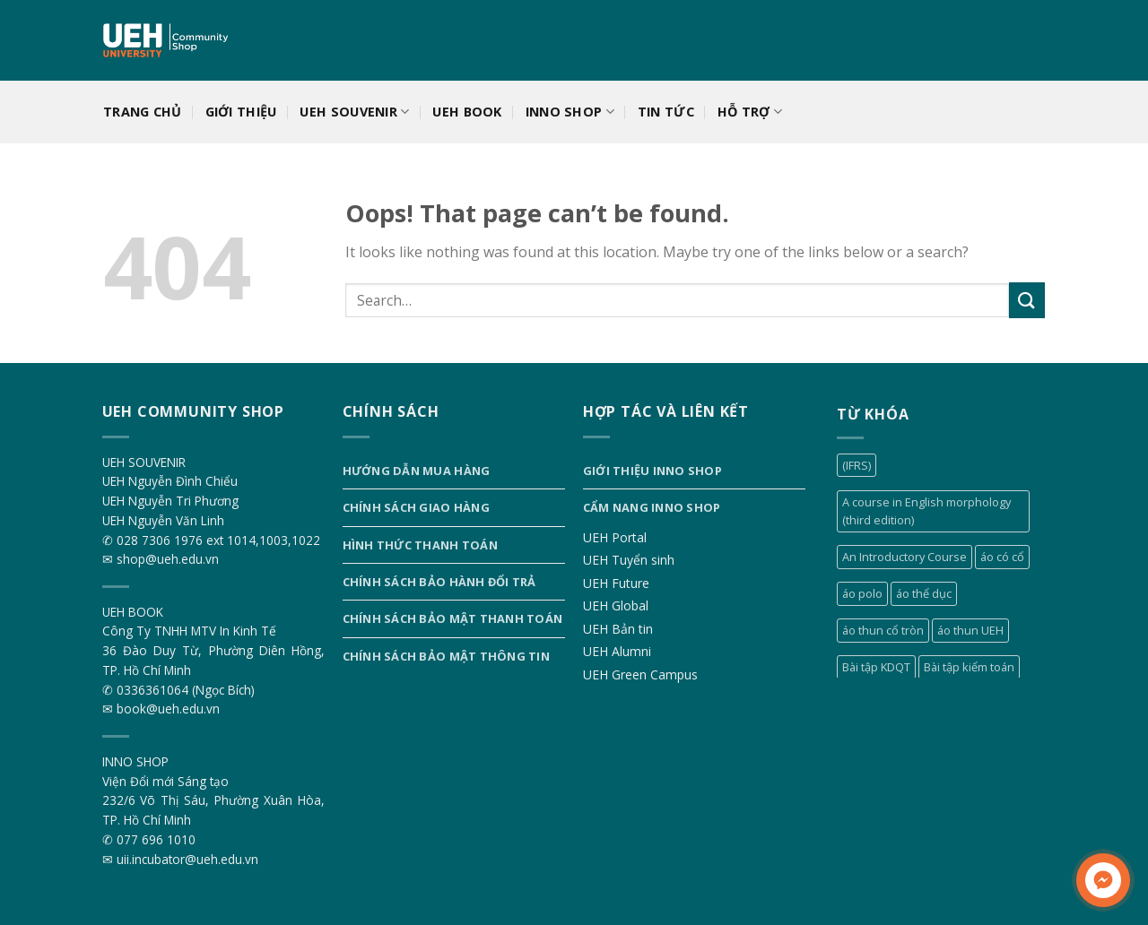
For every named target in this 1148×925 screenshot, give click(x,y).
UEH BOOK (466, 111)
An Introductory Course (904, 557)
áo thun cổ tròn (883, 630)
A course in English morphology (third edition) (926, 511)
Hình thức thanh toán (420, 545)
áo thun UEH (970, 630)
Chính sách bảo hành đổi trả (439, 582)
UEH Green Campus (640, 674)
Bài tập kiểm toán (969, 667)
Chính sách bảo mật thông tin (446, 656)
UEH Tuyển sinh (628, 559)
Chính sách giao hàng (416, 507)
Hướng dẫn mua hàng (417, 470)
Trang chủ (142, 111)
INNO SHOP (570, 112)
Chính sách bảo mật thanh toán (452, 618)
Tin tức (666, 111)
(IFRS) (856, 465)
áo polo (862, 593)
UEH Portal (615, 537)
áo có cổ (1002, 557)
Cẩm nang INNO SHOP (652, 507)
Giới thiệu (241, 111)
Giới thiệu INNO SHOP (652, 470)
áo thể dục (924, 593)
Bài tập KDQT (876, 667)
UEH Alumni (617, 651)
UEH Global (615, 605)
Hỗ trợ (750, 112)
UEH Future (616, 583)
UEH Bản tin (618, 628)
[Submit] (1027, 299)
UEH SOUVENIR (354, 112)
